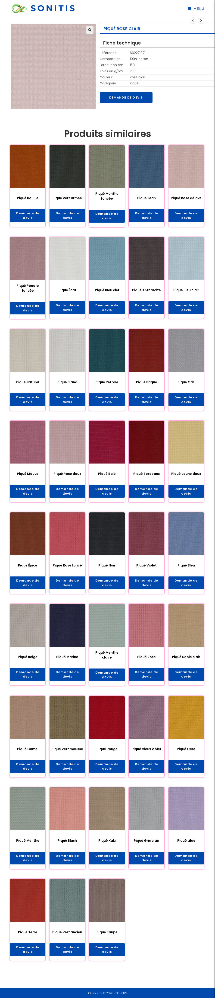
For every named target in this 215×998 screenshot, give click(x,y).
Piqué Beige (27, 660)
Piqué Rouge (107, 753)
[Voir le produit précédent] (193, 20)
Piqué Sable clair (186, 660)
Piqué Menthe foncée (106, 196)
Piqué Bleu (186, 568)
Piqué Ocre (186, 753)
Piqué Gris (186, 383)
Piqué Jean (146, 198)
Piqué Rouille (27, 198)
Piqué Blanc (67, 383)
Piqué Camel (27, 753)
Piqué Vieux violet (147, 753)
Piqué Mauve (27, 475)
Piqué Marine (67, 660)
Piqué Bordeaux (146, 475)
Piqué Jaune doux (186, 475)
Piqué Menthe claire (106, 658)
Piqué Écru (67, 291)
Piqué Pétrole (107, 383)
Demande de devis (127, 97)
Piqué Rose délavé (186, 198)
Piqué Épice (27, 568)
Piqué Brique (146, 383)
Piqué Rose (146, 660)
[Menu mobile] (196, 8)
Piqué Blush (67, 845)
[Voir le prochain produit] (201, 20)
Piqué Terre (27, 937)
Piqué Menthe (27, 845)
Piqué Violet (146, 568)
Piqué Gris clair (146, 845)
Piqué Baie (107, 475)
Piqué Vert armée (67, 198)
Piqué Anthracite (146, 291)
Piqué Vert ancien (67, 937)
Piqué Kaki (107, 845)
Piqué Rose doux (67, 475)
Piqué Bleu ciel (107, 291)
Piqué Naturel (27, 383)
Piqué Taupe (107, 937)
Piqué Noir (106, 568)
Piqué (134, 83)
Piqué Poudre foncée (27, 289)
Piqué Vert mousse (67, 753)
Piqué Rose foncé (67, 568)
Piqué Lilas (186, 845)
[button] (89, 30)
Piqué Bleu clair (186, 291)
